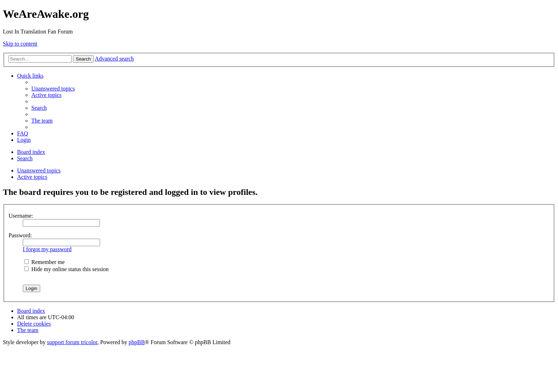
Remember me (44, 262)
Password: (20, 235)
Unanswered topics (38, 170)
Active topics (32, 177)
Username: (21, 216)
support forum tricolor (72, 342)
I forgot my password (47, 249)
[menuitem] (53, 89)
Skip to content (20, 44)
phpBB (137, 342)
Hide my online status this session (66, 269)
